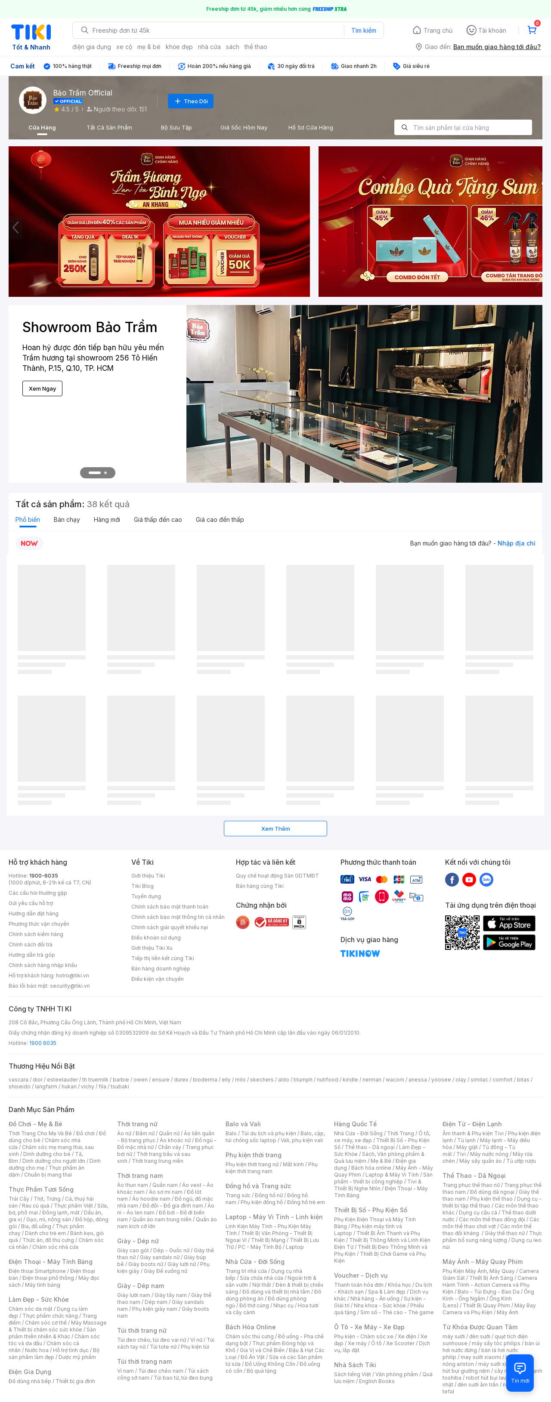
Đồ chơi (85, 1133)
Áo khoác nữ (175, 1140)
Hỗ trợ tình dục (71, 1350)
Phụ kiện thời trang (254, 1155)
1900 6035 (42, 1043)
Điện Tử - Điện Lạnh (472, 1124)
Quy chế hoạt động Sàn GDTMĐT (277, 875)
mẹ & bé (149, 46)
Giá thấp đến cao (158, 519)
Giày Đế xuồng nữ (165, 1271)
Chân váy (169, 1147)
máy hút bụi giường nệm (488, 1367)
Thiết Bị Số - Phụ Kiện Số (370, 1210)
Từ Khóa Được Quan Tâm (480, 1327)
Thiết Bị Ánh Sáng (491, 1278)
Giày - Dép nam (140, 1285)
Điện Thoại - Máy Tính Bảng (51, 1261)
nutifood (327, 1079)
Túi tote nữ (163, 1346)
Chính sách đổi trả (31, 944)
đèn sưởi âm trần (478, 1384)
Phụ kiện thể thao (491, 1199)
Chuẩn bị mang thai (48, 1174)
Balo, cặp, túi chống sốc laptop (275, 1136)
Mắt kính (293, 1164)
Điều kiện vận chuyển (157, 979)
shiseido (20, 1086)
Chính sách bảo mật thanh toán (169, 906)
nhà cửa (209, 46)
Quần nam (165, 1185)
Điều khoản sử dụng (156, 937)
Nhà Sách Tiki (355, 1364)
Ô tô (376, 1343)
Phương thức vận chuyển (39, 924)
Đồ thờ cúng (254, 1305)
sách (232, 46)
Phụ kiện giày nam (154, 1309)
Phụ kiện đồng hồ (262, 1202)
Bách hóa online (371, 1168)
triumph (303, 1079)
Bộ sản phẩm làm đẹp (54, 1353)
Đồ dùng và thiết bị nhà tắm (276, 1291)
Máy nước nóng (489, 1154)
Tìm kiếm (363, 30)
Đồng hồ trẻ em (306, 1202)
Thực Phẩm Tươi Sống (41, 1189)
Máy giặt (467, 1147)
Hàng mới (107, 519)
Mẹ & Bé (381, 1161)
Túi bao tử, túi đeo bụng (183, 1377)
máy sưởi (454, 1336)
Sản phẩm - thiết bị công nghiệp (383, 1178)
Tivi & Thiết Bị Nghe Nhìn (377, 1185)
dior (38, 1079)
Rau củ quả (36, 1205)
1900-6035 (43, 875)
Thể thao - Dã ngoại (370, 1147)
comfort (502, 1079)
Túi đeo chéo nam (160, 1371)
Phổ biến (27, 519)
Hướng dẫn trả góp (32, 955)
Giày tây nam (171, 1295)
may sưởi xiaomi (481, 1357)
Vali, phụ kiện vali (302, 1140)
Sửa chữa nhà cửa (261, 1278)
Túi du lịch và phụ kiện (268, 1133)
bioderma (205, 1079)
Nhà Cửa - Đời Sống (255, 1261)
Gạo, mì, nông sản (48, 1219)
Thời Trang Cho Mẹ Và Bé (40, 1133)
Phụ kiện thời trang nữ (252, 1164)
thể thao (256, 46)
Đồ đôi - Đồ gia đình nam (172, 1205)
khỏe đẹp (179, 46)
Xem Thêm (275, 828)
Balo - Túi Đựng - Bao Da (489, 1291)
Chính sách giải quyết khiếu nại (169, 927)
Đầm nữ (145, 1133)
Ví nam (125, 1371)
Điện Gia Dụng (30, 1371)
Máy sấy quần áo (480, 1161)
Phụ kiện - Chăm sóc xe (363, 1336)
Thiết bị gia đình (75, 1381)
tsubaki (120, 1086)
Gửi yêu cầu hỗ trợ (31, 903)
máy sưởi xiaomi (498, 1364)
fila (102, 1086)
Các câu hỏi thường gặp (38, 893)
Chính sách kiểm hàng (36, 934)
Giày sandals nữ (160, 1257)
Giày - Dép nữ (138, 1241)
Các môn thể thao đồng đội (492, 1219)
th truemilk (95, 1079)
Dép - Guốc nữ (171, 1250)
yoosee (441, 1079)
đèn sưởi (479, 1336)
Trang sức (238, 1195)
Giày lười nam (133, 1295)
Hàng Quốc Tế (355, 1124)
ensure (161, 1079)
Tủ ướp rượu (521, 1161)
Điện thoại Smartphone (37, 1271)
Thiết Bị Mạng (268, 1240)
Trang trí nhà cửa (246, 1271)
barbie (121, 1079)
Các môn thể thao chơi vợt (491, 1222)
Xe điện (407, 1336)
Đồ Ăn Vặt (253, 1357)
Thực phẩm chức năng (50, 1316)
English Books (377, 1381)
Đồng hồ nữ (269, 1195)
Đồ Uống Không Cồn (270, 1364)
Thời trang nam (140, 1175)
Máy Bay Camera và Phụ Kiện (489, 1309)
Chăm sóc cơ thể (46, 1322)
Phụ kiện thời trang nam (272, 1167)
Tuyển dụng (146, 896)
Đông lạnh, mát (61, 1212)
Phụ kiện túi (195, 1346)
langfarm (46, 1086)
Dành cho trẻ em (45, 1233)
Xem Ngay (42, 388)
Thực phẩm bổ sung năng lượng (492, 1236)
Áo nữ (124, 1133)
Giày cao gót (133, 1250)
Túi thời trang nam (144, 1361)
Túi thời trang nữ (142, 1330)
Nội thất (261, 1285)
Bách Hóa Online (251, 1327)
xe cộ (124, 46)
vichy (87, 1086)
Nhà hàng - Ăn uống (374, 1298)
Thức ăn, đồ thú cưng (48, 1240)
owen (140, 1079)
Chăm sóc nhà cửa (55, 1247)
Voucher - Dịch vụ (360, 1275)
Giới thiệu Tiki (148, 875)
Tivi (461, 1154)
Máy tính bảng (42, 1285)
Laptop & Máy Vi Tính (392, 1174)
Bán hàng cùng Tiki (260, 886)
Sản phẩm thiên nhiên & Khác (52, 1333)
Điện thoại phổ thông (48, 1278)
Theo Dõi (190, 101)
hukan (69, 1086)
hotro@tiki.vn (72, 975)
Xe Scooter (400, 1343)
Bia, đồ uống (36, 1226)
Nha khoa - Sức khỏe (380, 1305)
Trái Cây (19, 1199)
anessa (418, 1079)
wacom (395, 1079)
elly (226, 1079)
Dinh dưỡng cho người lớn (53, 1161)
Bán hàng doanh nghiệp (160, 968)
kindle (350, 1079)
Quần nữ (169, 1133)
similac (479, 1079)
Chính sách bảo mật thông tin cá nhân (178, 917)
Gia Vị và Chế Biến (262, 1350)
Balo (231, 1133)
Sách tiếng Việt (352, 1374)
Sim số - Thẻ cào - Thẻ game (397, 1312)
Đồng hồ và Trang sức (258, 1185)
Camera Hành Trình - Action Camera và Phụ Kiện (490, 1285)
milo (240, 1079)
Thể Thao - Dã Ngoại (474, 1175)
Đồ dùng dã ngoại (492, 1192)
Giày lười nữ (181, 1264)
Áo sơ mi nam (166, 1192)
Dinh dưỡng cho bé (47, 1154)
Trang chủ (438, 30)
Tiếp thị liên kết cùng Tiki (162, 958)
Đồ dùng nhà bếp (30, 1381)
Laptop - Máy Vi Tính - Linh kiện (274, 1216)
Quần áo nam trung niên (162, 1219)
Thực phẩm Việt (73, 1205)
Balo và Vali (243, 1124)
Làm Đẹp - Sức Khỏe (39, 1299)
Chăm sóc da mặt (31, 1309)
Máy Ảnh (507, 1312)
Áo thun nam (132, 1185)
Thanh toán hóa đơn (359, 1285)
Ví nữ (196, 1340)
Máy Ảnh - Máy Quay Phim (483, 1261)
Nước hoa (37, 1350)
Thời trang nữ (137, 1124)
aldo (283, 1079)
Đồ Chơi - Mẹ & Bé (35, 1124)
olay (460, 1079)
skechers (262, 1079)
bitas (523, 1079)
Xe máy (357, 1343)
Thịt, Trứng (47, 1199)
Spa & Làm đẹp (387, 1291)
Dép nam (156, 1302)
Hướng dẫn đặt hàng (34, 913)
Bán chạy (67, 519)
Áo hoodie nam (151, 1199)
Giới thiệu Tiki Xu (152, 948)
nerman (371, 1079)
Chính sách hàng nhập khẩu (43, 965)
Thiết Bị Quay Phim (486, 1305)
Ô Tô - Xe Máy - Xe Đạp (369, 1327)
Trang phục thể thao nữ (471, 1185)
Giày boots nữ (145, 1264)
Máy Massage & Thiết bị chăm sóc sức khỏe (58, 1326)
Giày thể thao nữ (505, 1233)
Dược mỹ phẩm (77, 1357)
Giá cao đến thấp (220, 519)
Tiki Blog (142, 886)
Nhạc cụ (283, 1305)
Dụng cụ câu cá (478, 1212)
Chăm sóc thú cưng (250, 1336)
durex (181, 1079)
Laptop (295, 1247)
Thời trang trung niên (157, 1161)
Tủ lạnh (466, 1140)
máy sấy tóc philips (496, 1343)
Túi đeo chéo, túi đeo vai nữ (151, 1340)
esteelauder (62, 1079)
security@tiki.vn (70, 986)
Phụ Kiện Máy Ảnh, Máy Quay (479, 1271)
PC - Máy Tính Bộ (260, 1247)
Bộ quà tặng (261, 1371)
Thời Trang (400, 1133)
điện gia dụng (91, 46)
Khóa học (399, 1285)
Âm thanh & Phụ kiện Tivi (473, 1133)
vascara (18, 1079)
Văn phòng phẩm (396, 1374)
